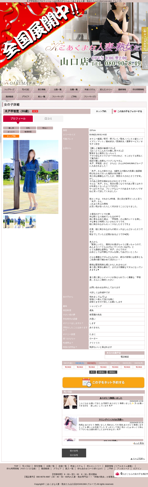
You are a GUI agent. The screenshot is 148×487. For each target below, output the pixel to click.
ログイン (137, 468)
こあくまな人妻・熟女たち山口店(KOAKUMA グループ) (70, 484)
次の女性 (74, 455)
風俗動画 (9, 96)
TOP (9, 89)
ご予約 (74, 96)
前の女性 (74, 451)
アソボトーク (90, 96)
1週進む (101, 372)
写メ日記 (26, 89)
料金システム (90, 89)
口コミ (48, 118)
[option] (30, 177)
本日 (93, 372)
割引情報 (42, 89)
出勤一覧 (58, 89)
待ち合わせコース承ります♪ (58, 96)
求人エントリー (106, 89)
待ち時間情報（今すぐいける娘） (138, 89)
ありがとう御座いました (111, 398)
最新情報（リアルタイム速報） (122, 89)
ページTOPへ (139, 458)
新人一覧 (42, 96)
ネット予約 (101, 111)
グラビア (26, 96)
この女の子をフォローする (129, 111)
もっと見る (139, 443)
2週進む (112, 372)
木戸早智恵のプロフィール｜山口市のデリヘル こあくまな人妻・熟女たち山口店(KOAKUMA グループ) (74, 44)
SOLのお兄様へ (111, 441)
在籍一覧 (74, 89)
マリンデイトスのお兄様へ (111, 419)
